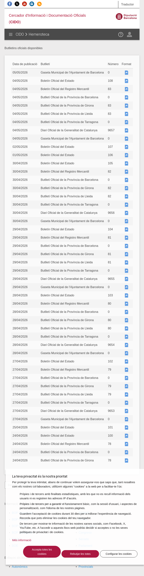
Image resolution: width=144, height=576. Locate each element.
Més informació (21, 540)
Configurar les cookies (119, 553)
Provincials (86, 566)
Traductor (127, 4)
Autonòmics (20, 566)
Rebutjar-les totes (80, 553)
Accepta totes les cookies (42, 551)
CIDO (20, 34)
